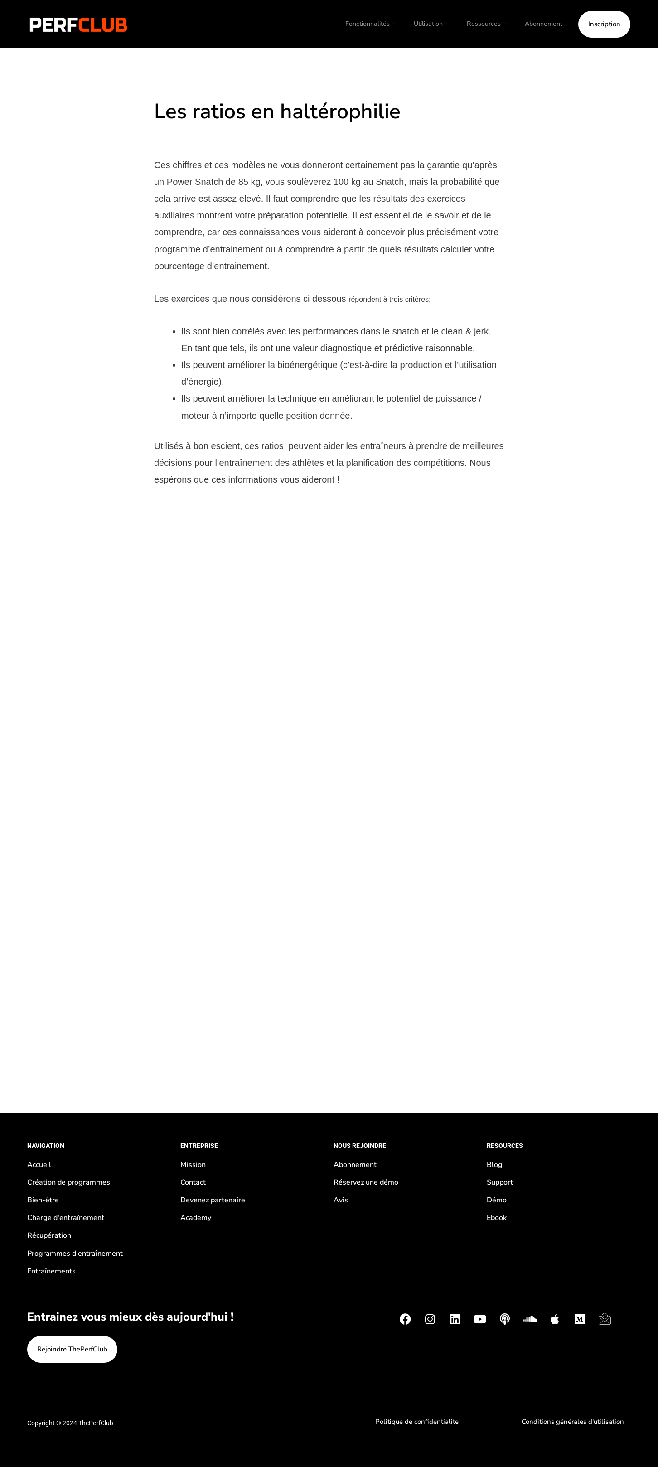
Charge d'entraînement (65, 1218)
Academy (195, 1218)
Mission (193, 1165)
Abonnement (542, 23)
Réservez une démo (366, 1182)
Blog (495, 1165)
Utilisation (428, 24)
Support (500, 1182)
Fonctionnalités (364, 24)
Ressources (485, 24)
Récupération (49, 1235)
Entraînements (51, 1271)
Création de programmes (68, 1182)
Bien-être (43, 1200)
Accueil (39, 1165)
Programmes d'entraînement (75, 1254)
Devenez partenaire (212, 1200)
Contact (193, 1182)
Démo (497, 1200)
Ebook (497, 1218)
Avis (341, 1200)
